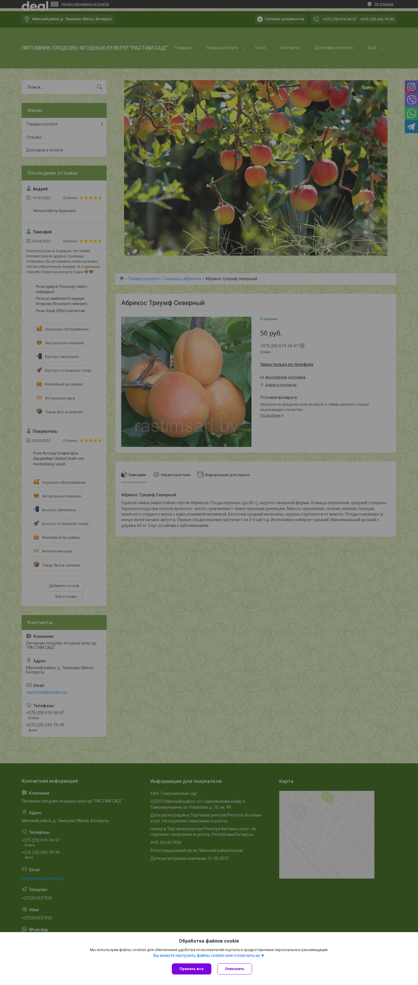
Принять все (191, 969)
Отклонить (234, 969)
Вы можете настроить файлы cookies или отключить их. (207, 955)
